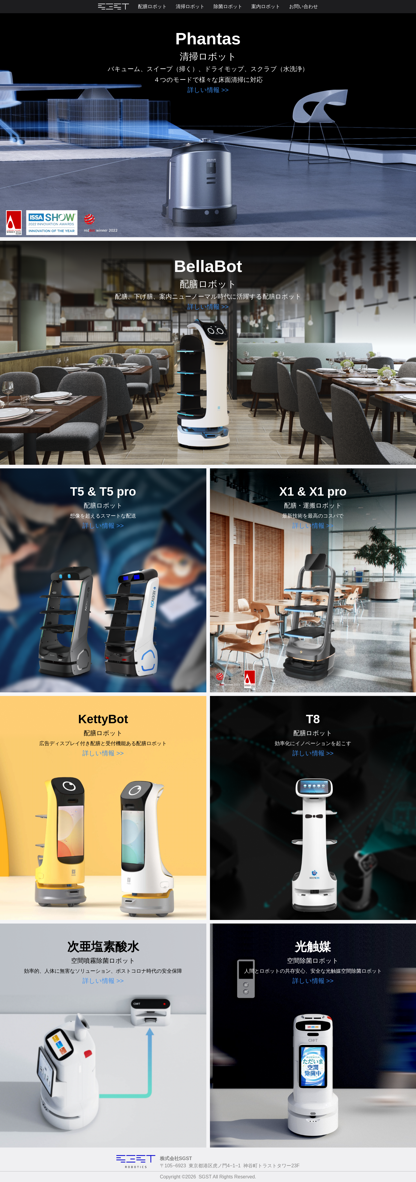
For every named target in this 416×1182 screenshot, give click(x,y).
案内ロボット (265, 6)
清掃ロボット (190, 6)
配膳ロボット (152, 6)
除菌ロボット (228, 6)
